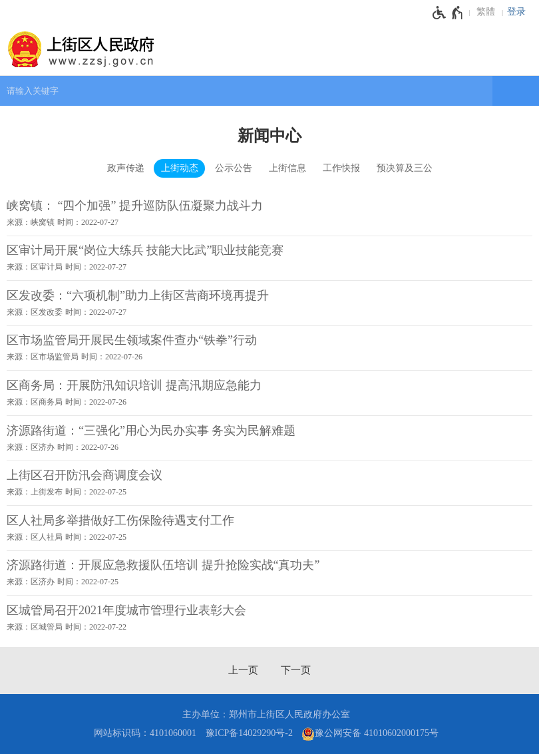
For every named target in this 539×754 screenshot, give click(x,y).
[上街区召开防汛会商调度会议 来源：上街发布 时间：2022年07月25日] (269, 483)
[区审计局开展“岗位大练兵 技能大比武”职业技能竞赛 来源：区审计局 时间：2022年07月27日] (269, 258)
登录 (516, 12)
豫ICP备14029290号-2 (249, 733)
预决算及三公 (405, 168)
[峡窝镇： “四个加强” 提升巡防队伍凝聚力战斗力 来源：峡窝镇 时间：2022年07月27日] (269, 213)
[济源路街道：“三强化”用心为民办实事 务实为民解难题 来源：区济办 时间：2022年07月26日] (269, 438)
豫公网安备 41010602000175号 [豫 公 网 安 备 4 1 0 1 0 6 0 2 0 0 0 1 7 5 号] (370, 734)
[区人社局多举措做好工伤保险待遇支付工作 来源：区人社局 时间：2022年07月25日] (269, 527)
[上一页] (243, 670)
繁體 (485, 12)
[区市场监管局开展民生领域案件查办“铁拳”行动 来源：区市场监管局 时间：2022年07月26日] (269, 348)
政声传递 (125, 168)
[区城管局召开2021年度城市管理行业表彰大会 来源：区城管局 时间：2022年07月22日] (269, 617)
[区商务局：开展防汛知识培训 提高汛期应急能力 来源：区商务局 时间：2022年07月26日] (269, 392)
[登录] (519, 12)
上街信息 (287, 168)
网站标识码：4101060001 (145, 733)
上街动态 (179, 168)
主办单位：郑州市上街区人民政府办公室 (266, 714)
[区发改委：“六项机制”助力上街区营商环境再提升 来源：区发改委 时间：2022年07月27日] (269, 302)
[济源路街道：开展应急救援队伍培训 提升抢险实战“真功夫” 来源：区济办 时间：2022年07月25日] (269, 573)
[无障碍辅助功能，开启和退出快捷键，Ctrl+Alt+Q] (448, 13)
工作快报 (341, 168)
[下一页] (296, 670)
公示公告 (233, 168)
